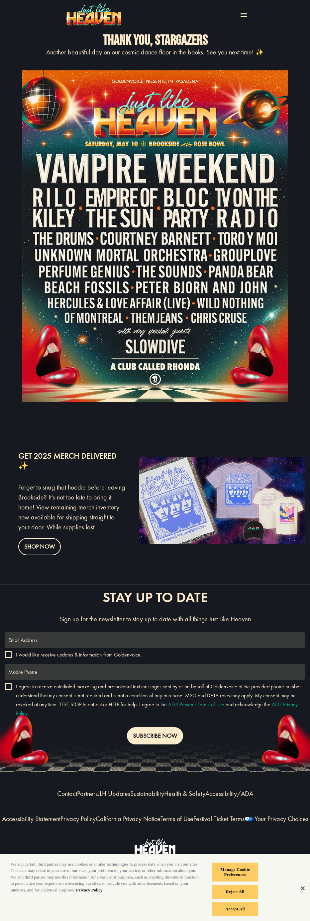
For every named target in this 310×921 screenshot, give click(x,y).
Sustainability (147, 793)
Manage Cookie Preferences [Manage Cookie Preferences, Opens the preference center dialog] (235, 874)
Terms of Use (176, 818)
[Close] (302, 890)
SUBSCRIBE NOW (155, 735)
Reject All (235, 893)
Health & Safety (184, 793)
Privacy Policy (78, 818)
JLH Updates (114, 793)
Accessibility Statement (31, 818)
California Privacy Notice (128, 818)
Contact (67, 793)
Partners (87, 793)
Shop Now (39, 546)
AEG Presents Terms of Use (196, 704)
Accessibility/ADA (229, 793)
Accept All (235, 910)
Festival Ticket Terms (219, 818)
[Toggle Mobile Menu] (244, 15)
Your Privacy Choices (281, 818)
